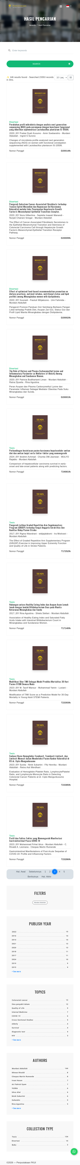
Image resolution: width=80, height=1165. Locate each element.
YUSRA (15, 1088)
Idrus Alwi (16, 1092)
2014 (14, 940)
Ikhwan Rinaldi (18, 1073)
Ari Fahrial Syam (19, 1084)
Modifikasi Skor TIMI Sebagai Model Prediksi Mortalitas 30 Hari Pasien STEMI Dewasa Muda (38, 683)
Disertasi (16, 1141)
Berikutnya (33, 877)
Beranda (33, 25)
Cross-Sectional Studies (22, 1020)
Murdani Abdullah (20, 1069)
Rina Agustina (18, 1104)
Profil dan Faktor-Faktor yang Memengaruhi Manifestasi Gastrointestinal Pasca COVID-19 (35, 839)
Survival (15, 1028)
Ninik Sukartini (18, 1096)
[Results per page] (60, 77)
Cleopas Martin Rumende (23, 1077)
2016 (14, 936)
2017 (14, 955)
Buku (14, 1145)
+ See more (16, 971)
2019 (14, 963)
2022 (14, 932)
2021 (14, 944)
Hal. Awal (21, 872)
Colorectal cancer (20, 1000)
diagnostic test (18, 1032)
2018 (14, 952)
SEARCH (36, 65)
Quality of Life (18, 1008)
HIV (13, 1036)
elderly (15, 1024)
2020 (14, 948)
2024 (14, 959)
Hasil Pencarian (45, 25)
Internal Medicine (19, 1012)
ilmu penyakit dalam (21, 1004)
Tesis (14, 1137)
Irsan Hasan (17, 1080)
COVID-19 (16, 1016)
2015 (14, 967)
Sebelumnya (35, 872)
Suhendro (16, 1100)
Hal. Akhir (46, 877)
